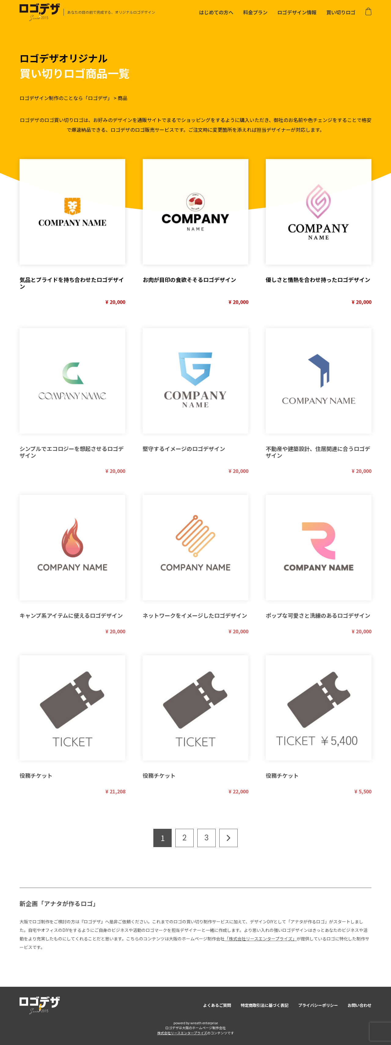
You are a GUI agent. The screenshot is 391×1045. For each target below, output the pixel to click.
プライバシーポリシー (318, 1005)
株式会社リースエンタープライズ (182, 1032)
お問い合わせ (359, 1005)
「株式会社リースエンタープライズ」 (261, 939)
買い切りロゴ (341, 12)
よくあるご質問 (217, 1005)
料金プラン (255, 12)
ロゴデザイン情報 (296, 12)
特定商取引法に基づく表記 (264, 1005)
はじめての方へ (216, 12)
